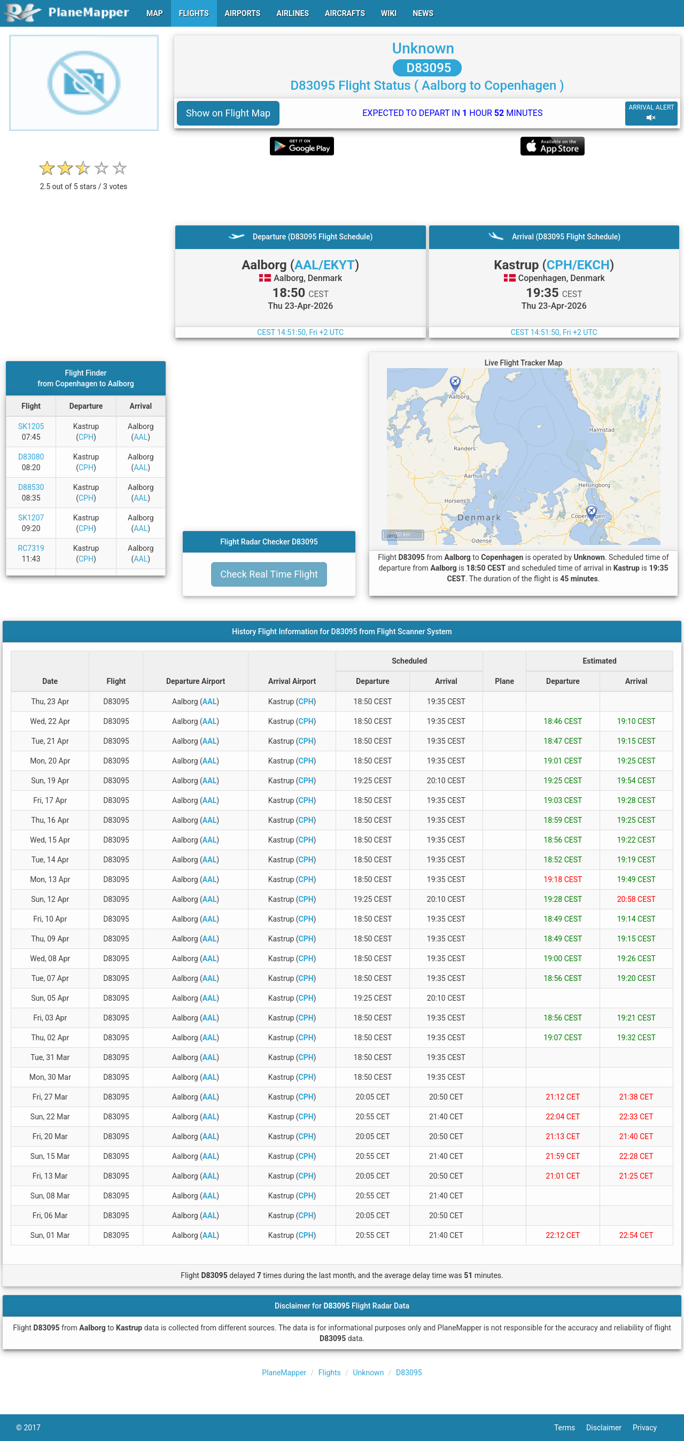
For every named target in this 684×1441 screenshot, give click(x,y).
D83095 (427, 67)
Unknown (423, 48)
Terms (570, 1427)
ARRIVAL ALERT (651, 113)
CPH (86, 437)
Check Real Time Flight (269, 574)
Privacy (650, 1427)
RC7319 (31, 548)
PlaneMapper (284, 1372)
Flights (329, 1372)
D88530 (31, 487)
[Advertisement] (427, 190)
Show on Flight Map (228, 113)
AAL (140, 437)
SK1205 (31, 426)
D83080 (31, 457)
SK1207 (31, 517)
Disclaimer (609, 1427)
